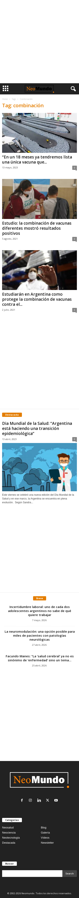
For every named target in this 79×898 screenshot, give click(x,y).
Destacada (8, 842)
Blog (43, 827)
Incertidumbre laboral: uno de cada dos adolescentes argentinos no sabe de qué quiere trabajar (39, 611)
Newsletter (47, 842)
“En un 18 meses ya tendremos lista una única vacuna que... (37, 159)
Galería (45, 832)
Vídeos (45, 837)
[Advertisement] (39, 41)
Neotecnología (11, 837)
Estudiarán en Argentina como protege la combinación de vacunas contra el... (37, 299)
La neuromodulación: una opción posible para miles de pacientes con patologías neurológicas (40, 635)
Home (5, 99)
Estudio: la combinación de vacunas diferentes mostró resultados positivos (36, 228)
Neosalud (8, 827)
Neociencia (9, 832)
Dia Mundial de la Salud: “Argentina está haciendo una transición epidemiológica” (37, 428)
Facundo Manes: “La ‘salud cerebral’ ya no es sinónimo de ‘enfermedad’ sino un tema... (40, 658)
